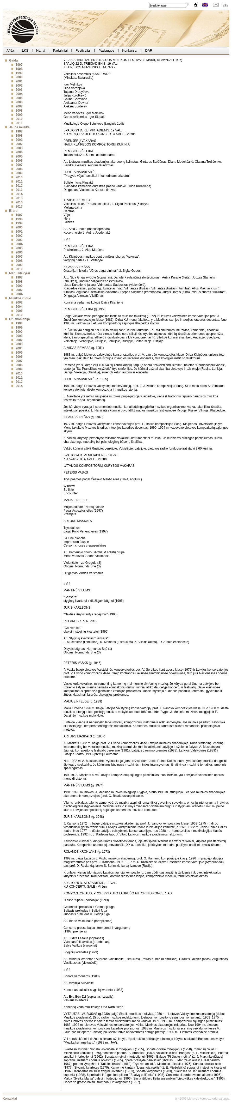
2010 (19, 119)
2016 (19, 202)
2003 (19, 90)
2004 (19, 94)
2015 (19, 198)
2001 (19, 81)
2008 (19, 110)
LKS (25, 50)
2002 (19, 85)
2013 (19, 190)
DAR (148, 50)
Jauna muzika (19, 127)
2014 (19, 194)
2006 (19, 102)
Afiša (10, 50)
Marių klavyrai (19, 273)
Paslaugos (106, 50)
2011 (19, 123)
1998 (19, 69)
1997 (19, 64)
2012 (19, 185)
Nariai (40, 50)
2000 (19, 77)
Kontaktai (10, 1098)
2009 (19, 115)
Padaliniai (60, 50)
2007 (19, 106)
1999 (19, 73)
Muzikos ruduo (20, 298)
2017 (19, 206)
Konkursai (129, 50)
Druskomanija (19, 319)
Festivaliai (83, 50)
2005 (19, 98)
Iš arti (13, 211)
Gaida (13, 60)
